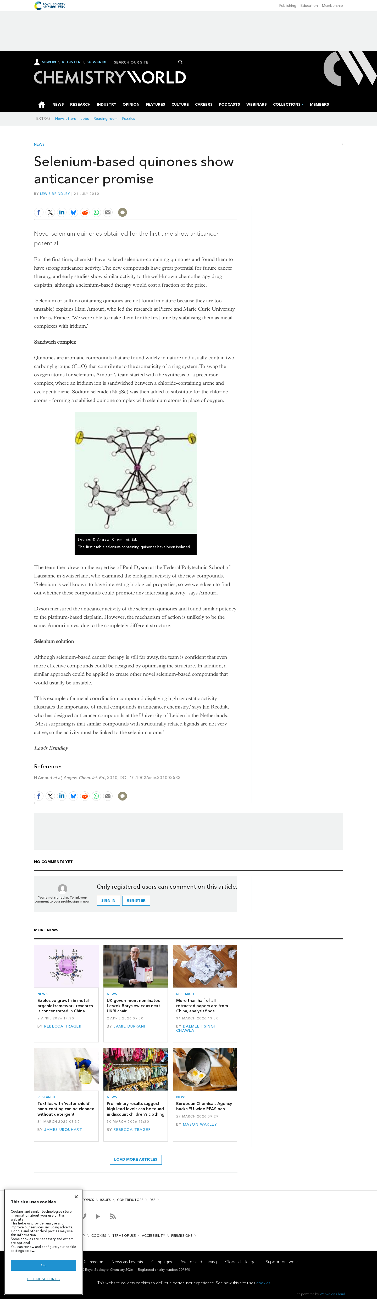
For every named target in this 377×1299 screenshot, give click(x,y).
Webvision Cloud (332, 1294)
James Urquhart (63, 1129)
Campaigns (161, 1261)
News (39, 145)
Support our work (282, 1261)
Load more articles (135, 1159)
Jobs (85, 118)
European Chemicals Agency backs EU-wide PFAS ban (204, 1106)
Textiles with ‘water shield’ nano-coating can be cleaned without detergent (66, 1109)
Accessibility (153, 1236)
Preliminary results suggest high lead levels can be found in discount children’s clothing (135, 1109)
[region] (43, 1242)
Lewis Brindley (55, 194)
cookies (263, 1282)
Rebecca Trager (62, 1026)
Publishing (287, 5)
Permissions (181, 1236)
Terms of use (124, 1236)
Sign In (49, 62)
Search (180, 62)
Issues (105, 1200)
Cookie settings (43, 1279)
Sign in (108, 900)
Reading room (106, 118)
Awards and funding (198, 1261)
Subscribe (97, 62)
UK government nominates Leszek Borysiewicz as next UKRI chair (133, 1006)
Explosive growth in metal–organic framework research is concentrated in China (65, 1006)
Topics (88, 1200)
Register (71, 62)
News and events (127, 1261)
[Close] (76, 1196)
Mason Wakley (200, 1124)
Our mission (92, 1261)
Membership (332, 5)
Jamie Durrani (129, 1026)
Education (309, 5)
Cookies (98, 1236)
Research (185, 994)
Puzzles (128, 118)
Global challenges (241, 1261)
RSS (153, 1200)
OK (43, 1265)
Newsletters (65, 118)
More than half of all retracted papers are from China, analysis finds (202, 1006)
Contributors (130, 1200)
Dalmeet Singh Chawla (196, 1028)
